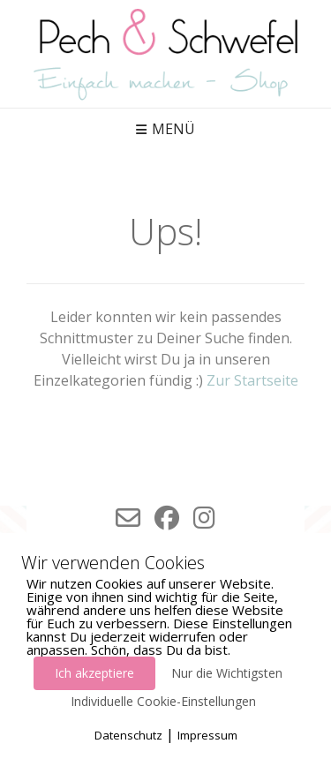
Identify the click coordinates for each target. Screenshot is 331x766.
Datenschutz (128, 735)
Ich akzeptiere (94, 673)
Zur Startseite (252, 380)
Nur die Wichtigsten (226, 673)
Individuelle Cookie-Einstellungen (163, 701)
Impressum (207, 735)
